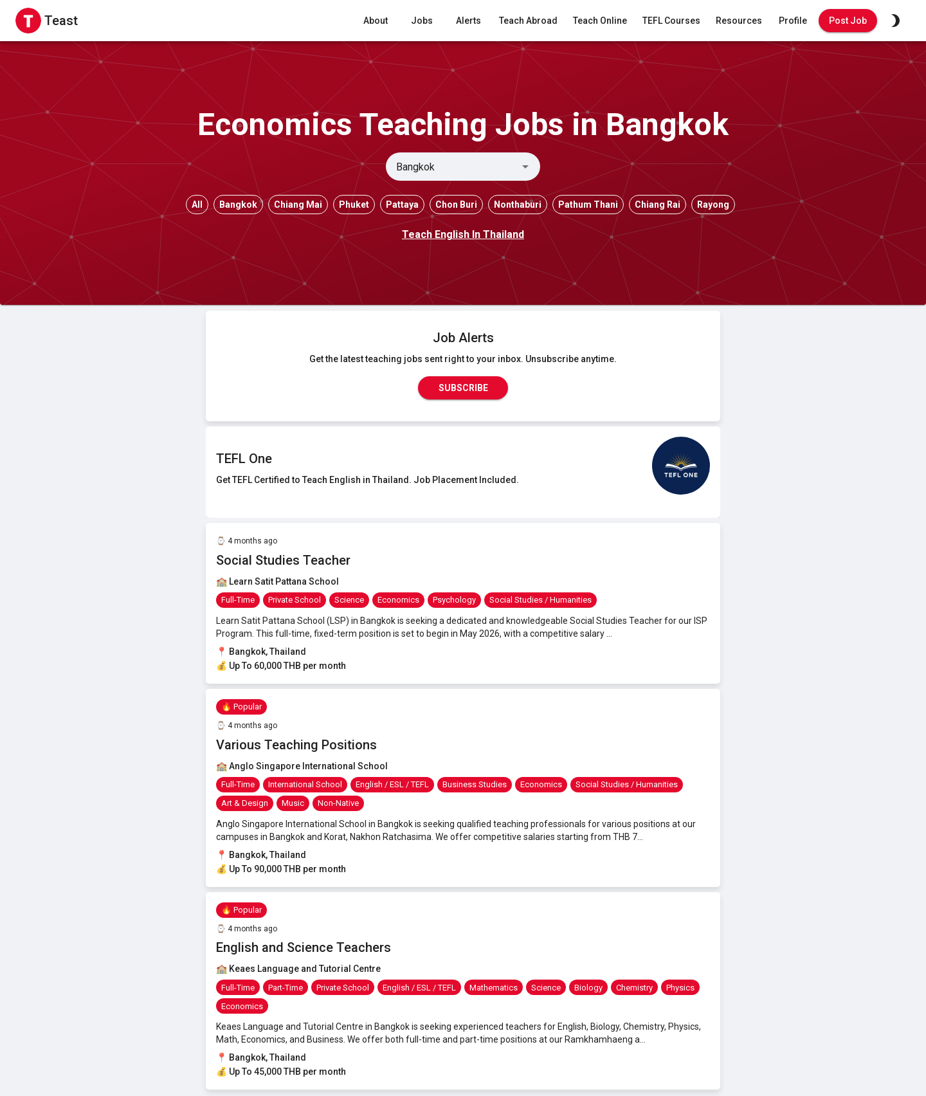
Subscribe (463, 387)
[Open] (525, 167)
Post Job (848, 21)
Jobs (421, 21)
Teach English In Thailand (463, 234)
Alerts (468, 21)
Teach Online (600, 21)
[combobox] (452, 167)
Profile (792, 21)
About (375, 21)
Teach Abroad (528, 21)
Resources (739, 21)
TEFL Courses (671, 21)
